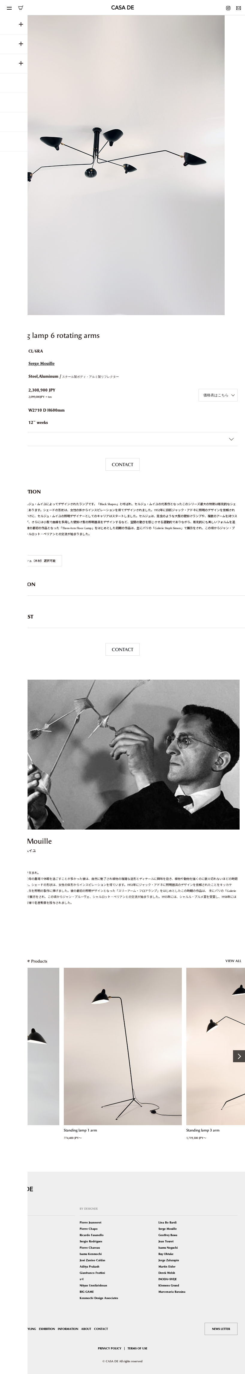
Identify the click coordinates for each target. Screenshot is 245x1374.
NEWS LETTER (221, 1329)
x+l (82, 1279)
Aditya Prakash (89, 1266)
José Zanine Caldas (92, 1260)
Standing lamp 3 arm (202, 1130)
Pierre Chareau (90, 1248)
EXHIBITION (47, 1329)
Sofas (10, 1235)
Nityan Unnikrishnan (93, 1285)
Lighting (12, 1248)
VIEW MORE (15, 920)
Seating (12, 1229)
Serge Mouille (41, 363)
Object (11, 1285)
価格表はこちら (216, 395)
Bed (10, 1254)
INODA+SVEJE (167, 1279)
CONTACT (122, 464)
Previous (6, 1056)
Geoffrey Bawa (167, 1235)
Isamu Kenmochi (91, 1254)
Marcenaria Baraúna (171, 1292)
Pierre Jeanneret (90, 1222)
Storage (12, 1260)
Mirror (11, 1266)
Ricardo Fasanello (92, 1235)
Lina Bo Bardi (167, 1222)
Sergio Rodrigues (91, 1241)
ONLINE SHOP (21, 8)
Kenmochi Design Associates (99, 1298)
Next (239, 1056)
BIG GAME (87, 1292)
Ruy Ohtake (165, 1254)
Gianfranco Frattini (92, 1273)
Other (11, 1292)
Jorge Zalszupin (168, 1260)
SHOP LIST (14, 1329)
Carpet (11, 1273)
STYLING (30, 1329)
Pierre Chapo (89, 1229)
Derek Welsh (166, 1273)
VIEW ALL (233, 960)
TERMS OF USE (137, 1348)
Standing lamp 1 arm (80, 1130)
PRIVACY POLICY (109, 1348)
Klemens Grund (168, 1285)
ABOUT (86, 1329)
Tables (11, 1241)
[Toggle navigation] (9, 7)
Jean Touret (165, 1241)
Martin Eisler (167, 1266)
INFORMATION (68, 1329)
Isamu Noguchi (168, 1248)
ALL (10, 1222)
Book (10, 1279)
